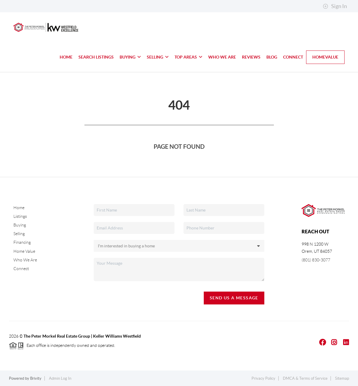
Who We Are (222, 57)
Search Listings (96, 57)
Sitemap (342, 378)
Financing (22, 242)
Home (66, 57)
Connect (293, 57)
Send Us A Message (234, 297)
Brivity (35, 378)
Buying (130, 57)
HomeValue (325, 57)
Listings (20, 216)
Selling (158, 57)
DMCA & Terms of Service (305, 378)
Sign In (335, 6)
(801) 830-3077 (316, 260)
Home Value (24, 251)
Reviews (251, 57)
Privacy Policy (263, 378)
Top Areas (188, 57)
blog (271, 57)
